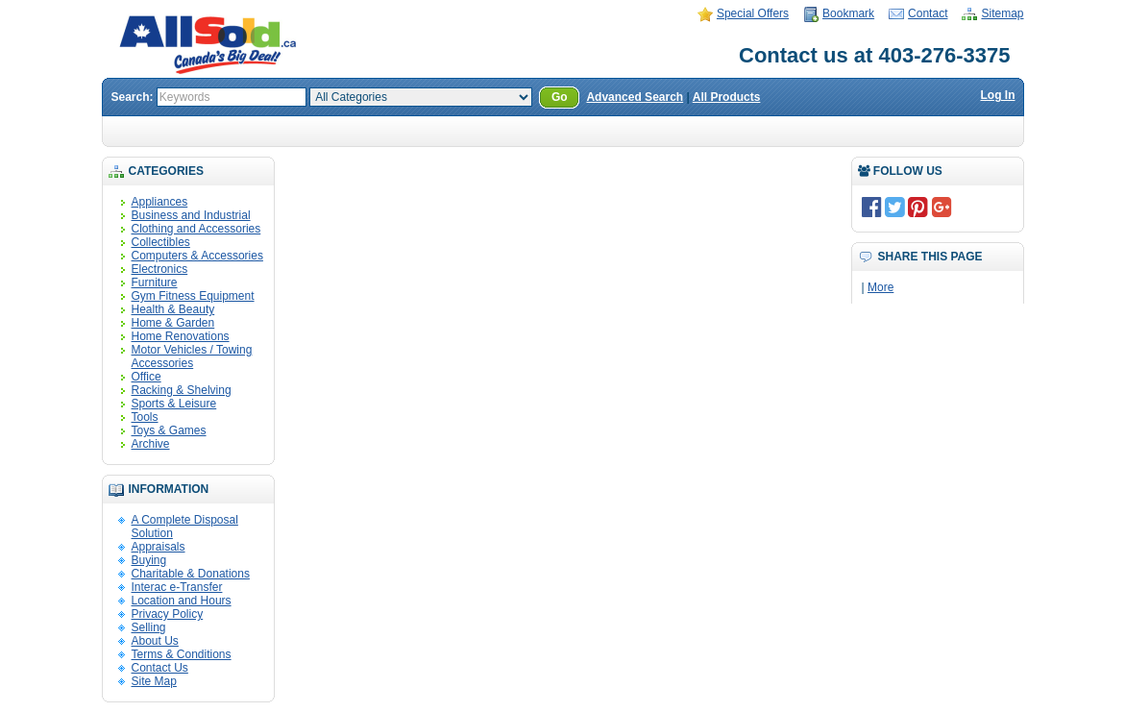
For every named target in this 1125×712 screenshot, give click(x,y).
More (880, 287)
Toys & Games (169, 430)
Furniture (155, 282)
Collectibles (161, 242)
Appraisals (158, 546)
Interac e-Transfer (177, 587)
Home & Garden (173, 323)
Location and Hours (182, 600)
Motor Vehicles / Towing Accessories (192, 356)
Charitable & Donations (191, 573)
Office (146, 376)
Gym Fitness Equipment (193, 296)
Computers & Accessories (197, 255)
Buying (149, 560)
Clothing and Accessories (196, 228)
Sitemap (1002, 13)
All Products (727, 97)
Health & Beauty (173, 309)
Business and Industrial (191, 215)
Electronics (160, 269)
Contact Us (160, 668)
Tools (145, 417)
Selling (149, 627)
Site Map (154, 681)
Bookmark (848, 13)
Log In (998, 95)
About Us (155, 641)
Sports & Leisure (174, 403)
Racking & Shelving (182, 390)
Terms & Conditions (182, 654)
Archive (151, 444)
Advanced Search (634, 97)
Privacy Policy (168, 614)
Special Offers (753, 13)
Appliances (160, 202)
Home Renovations (181, 336)
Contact (927, 13)
